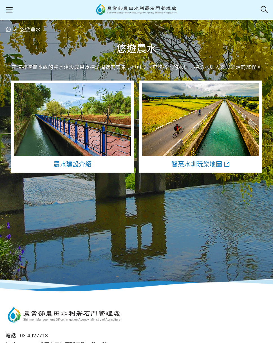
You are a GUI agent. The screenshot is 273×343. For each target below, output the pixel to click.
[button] (9, 10)
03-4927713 (34, 335)
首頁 (9, 29)
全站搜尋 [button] (264, 10)
